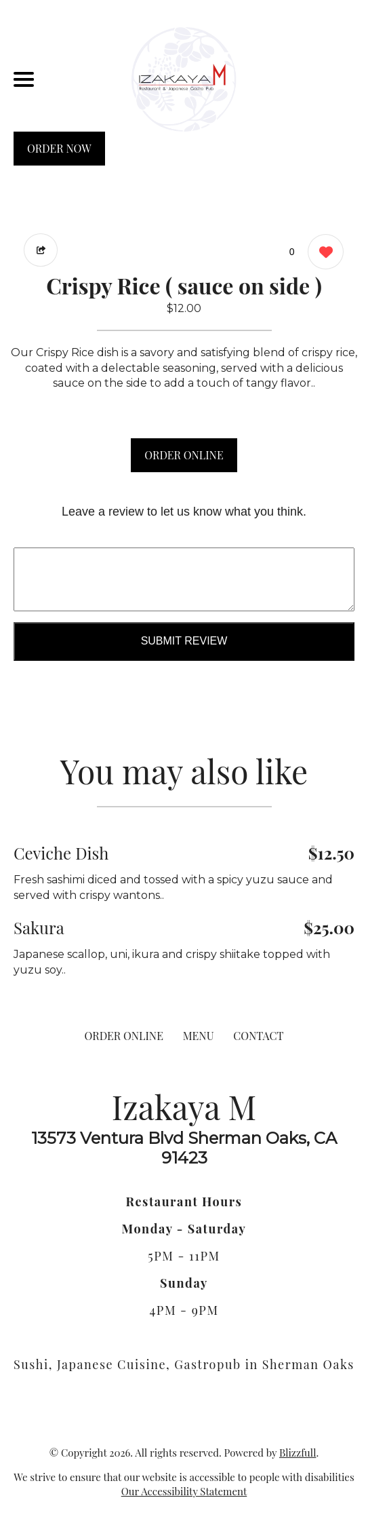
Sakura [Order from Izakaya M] (39, 927)
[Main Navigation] (24, 79)
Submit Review (184, 641)
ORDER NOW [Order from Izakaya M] (59, 148)
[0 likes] (322, 253)
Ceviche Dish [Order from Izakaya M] (61, 853)
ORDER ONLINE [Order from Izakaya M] (124, 1036)
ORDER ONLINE (183, 455)
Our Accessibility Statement (184, 1491)
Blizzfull (297, 1452)
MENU (198, 1036)
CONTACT (258, 1036)
